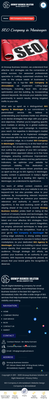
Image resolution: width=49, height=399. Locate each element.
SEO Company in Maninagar (29, 232)
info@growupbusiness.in (23, 351)
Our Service (8, 319)
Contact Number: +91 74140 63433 (21, 346)
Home (5, 18)
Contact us (8, 326)
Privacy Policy (32, 378)
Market (6, 330)
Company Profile (11, 315)
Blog (5, 322)
